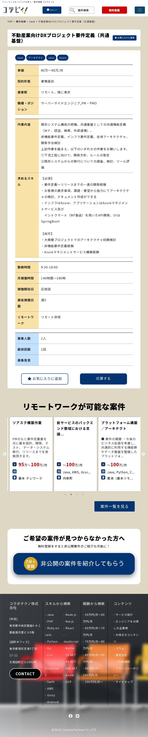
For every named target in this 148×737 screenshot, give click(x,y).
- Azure (68, 675)
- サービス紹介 (123, 615)
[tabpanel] (44, 454)
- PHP (49, 621)
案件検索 (21, 21)
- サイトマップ (123, 682)
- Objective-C (52, 668)
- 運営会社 (120, 655)
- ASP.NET (70, 668)
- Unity (50, 695)
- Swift (50, 682)
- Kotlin (69, 648)
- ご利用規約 (122, 662)
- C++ (49, 655)
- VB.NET (69, 662)
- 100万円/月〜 (93, 682)
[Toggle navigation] (140, 10)
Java (32, 21)
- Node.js (69, 615)
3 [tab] (77, 494)
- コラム (119, 648)
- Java (49, 615)
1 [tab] (65, 494)
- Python (51, 641)
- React (68, 628)
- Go (48, 648)
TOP (10, 21)
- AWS (49, 688)
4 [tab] (83, 494)
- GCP (67, 682)
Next (143, 454)
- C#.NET (69, 655)
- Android (52, 702)
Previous (5, 454)
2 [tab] (71, 494)
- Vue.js (68, 621)
